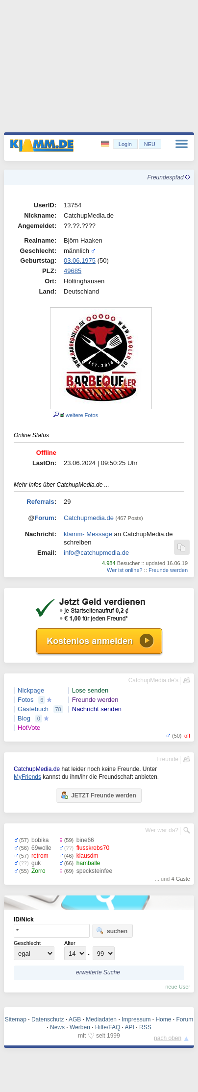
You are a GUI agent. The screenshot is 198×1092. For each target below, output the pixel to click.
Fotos (26, 699)
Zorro (38, 871)
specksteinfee (94, 871)
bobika (40, 840)
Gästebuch (33, 709)
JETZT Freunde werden (98, 795)
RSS (145, 1027)
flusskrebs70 (92, 847)
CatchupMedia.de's (153, 680)
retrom (40, 855)
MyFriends (27, 776)
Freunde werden (168, 570)
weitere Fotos (79, 415)
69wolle (41, 847)
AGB (75, 1019)
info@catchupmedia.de (96, 552)
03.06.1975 (80, 260)
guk (36, 863)
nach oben (167, 1038)
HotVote (29, 727)
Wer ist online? (125, 570)
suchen (111, 931)
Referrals (40, 501)
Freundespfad (169, 177)
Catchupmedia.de (89, 517)
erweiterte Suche (98, 972)
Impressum (136, 1019)
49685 (72, 270)
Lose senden (90, 690)
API (129, 1027)
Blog (24, 718)
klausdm (87, 855)
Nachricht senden (97, 709)
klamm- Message (88, 534)
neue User (177, 987)
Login (125, 144)
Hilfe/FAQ (107, 1027)
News (57, 1027)
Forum (44, 517)
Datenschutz (47, 1019)
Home (163, 1019)
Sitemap (15, 1019)
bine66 (85, 840)
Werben (80, 1027)
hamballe (88, 863)
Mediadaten (101, 1019)
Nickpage (31, 690)
